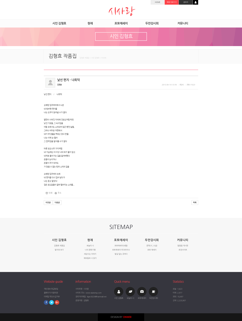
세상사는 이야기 (90, 254)
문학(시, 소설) (151, 246)
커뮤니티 (182, 240)
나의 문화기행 (90, 250)
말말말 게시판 (182, 246)
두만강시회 (152, 240)
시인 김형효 (59, 240)
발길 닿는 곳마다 (121, 254)
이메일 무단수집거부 (52, 297)
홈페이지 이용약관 (51, 293)
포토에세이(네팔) (121, 246)
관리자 (185, 2)
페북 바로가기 (172, 2)
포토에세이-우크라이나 (121, 250)
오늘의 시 (90, 246)
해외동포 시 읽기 (90, 258)
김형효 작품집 (59, 246)
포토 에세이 (151, 250)
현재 (90, 240)
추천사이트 (183, 250)
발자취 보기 (59, 250)
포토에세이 (121, 240)
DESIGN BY (121, 317)
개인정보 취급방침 (51, 289)
